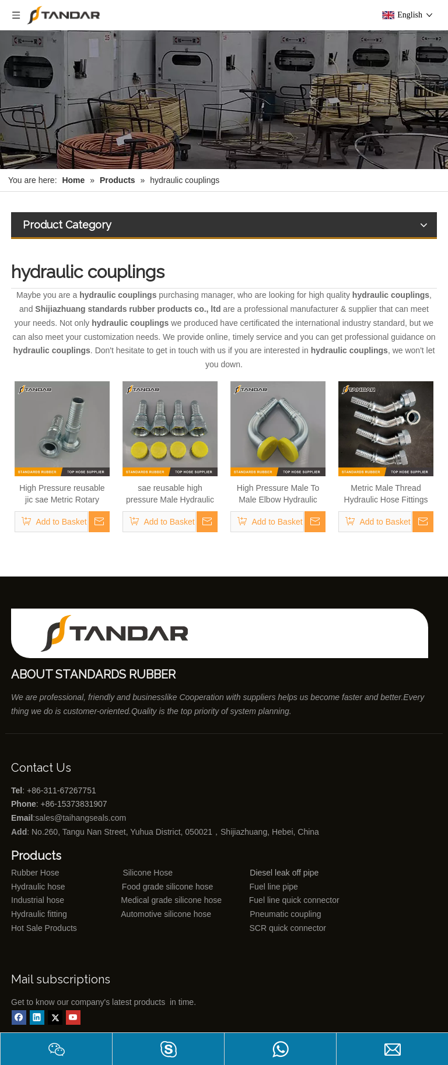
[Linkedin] (37, 1017)
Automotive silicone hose (145, 914)
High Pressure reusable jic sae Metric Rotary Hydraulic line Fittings (61, 494)
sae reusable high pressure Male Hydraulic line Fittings (170, 494)
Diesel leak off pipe (284, 872)
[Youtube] (73, 1017)
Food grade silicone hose (168, 886)
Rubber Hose (35, 872)
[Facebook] (19, 1017)
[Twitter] (55, 1017)
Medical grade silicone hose (171, 900)
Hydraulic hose (38, 886)
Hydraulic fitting (39, 914)
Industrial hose (37, 900)
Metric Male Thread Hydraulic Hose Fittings (386, 493)
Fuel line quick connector (294, 900)
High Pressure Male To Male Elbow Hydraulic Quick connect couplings (278, 494)
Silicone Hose (124, 872)
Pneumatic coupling (285, 914)
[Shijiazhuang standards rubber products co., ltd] (122, 633)
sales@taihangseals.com (81, 818)
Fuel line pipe (274, 886)
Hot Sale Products (44, 928)
